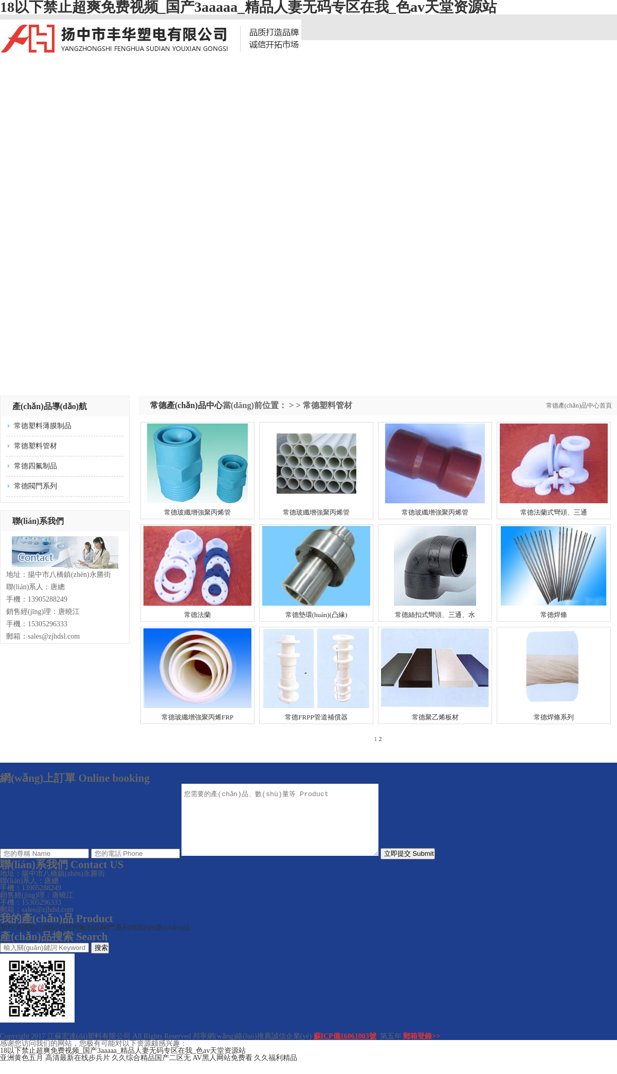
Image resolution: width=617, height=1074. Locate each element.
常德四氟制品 (35, 466)
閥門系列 (115, 940)
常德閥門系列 (35, 486)
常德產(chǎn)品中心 (573, 405)
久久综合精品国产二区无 (151, 1070)
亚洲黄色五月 (21, 1070)
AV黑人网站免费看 (222, 1070)
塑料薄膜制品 (21, 940)
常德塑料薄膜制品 (42, 426)
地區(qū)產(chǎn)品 (160, 940)
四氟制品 (86, 940)
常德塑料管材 (35, 446)
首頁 (606, 405)
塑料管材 (57, 940)
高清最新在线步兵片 (77, 1070)
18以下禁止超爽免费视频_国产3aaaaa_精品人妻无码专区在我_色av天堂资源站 (123, 1063)
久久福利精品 (275, 1070)
